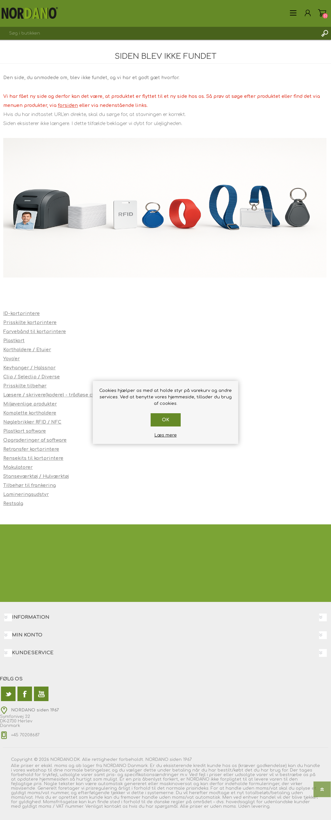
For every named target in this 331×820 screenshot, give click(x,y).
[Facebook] (24, 694)
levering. (261, 806)
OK (165, 419)
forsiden (68, 105)
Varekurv (322, 13)
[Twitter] (8, 694)
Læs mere (166, 435)
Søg (324, 33)
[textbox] (159, 33)
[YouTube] (41, 694)
